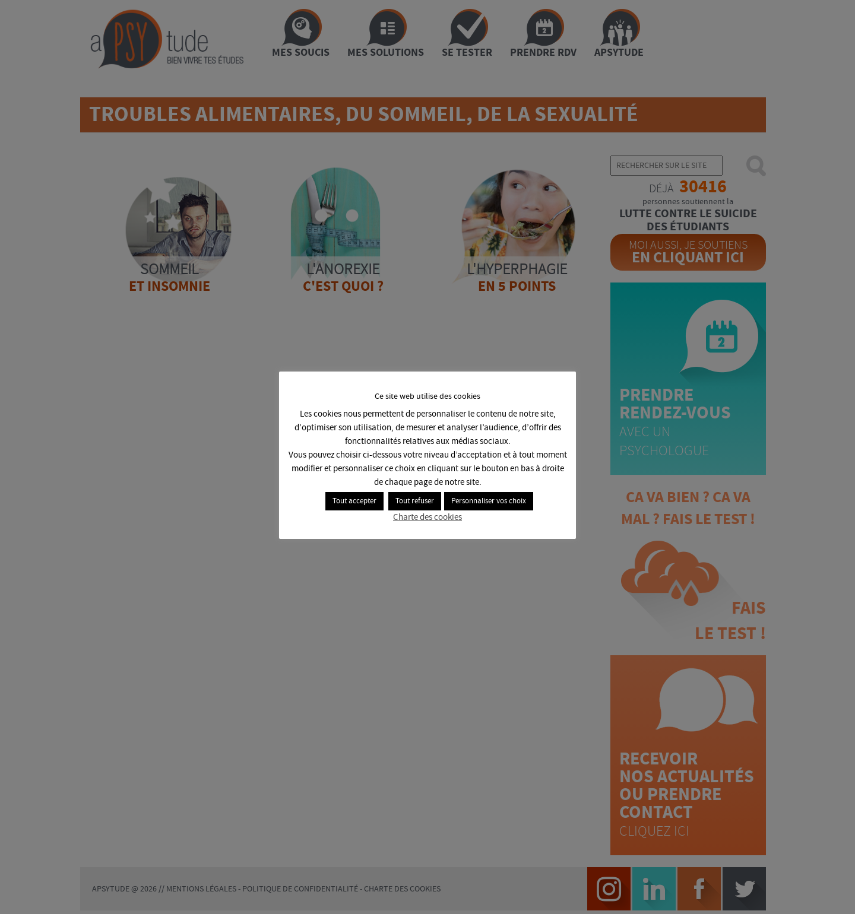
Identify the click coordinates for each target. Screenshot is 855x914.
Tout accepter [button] (354, 501)
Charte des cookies (427, 517)
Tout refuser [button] (414, 501)
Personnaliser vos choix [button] (488, 501)
